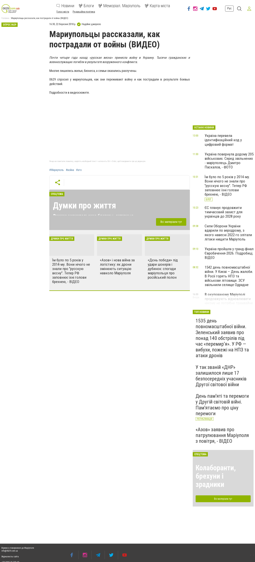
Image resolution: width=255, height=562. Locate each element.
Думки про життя (84, 205)
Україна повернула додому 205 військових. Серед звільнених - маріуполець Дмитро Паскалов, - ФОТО (229, 160)
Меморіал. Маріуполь (119, 6)
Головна (5, 18)
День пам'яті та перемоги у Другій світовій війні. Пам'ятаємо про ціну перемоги (222, 404)
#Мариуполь (56, 170)
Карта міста (157, 6)
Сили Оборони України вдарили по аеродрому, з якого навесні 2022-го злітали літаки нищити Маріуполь (228, 232)
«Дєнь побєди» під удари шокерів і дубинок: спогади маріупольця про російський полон (163, 269)
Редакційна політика (84, 11)
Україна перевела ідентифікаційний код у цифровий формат (223, 139)
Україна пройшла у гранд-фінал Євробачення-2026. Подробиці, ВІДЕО (229, 253)
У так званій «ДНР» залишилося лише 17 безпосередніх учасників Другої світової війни (221, 376)
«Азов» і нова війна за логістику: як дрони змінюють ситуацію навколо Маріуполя (117, 266)
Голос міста (63, 11)
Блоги (86, 6)
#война (70, 170)
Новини (65, 6)
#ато (79, 170)
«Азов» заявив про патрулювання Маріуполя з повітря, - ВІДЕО (222, 435)
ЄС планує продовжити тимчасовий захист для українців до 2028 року (223, 212)
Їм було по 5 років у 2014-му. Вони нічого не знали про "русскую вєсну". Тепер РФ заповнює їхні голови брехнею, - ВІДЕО (71, 271)
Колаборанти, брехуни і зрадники (216, 476)
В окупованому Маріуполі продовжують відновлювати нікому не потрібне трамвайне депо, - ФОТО (229, 301)
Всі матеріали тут (171, 222)
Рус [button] (229, 8)
